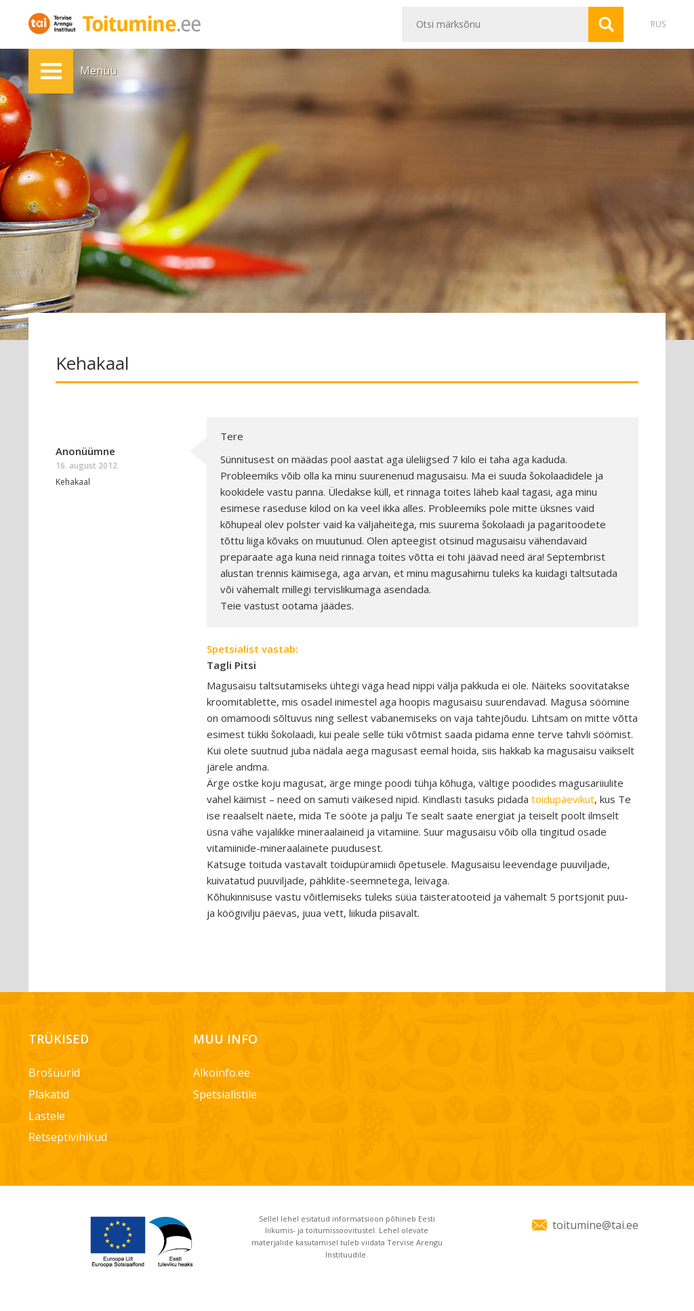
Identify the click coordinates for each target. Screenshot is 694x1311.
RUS (658, 24)
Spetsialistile (225, 1094)
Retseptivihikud (67, 1137)
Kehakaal (73, 482)
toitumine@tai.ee (595, 1225)
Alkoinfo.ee (221, 1072)
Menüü (50, 71)
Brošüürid (54, 1072)
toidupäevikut (562, 799)
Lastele (46, 1116)
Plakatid (48, 1094)
